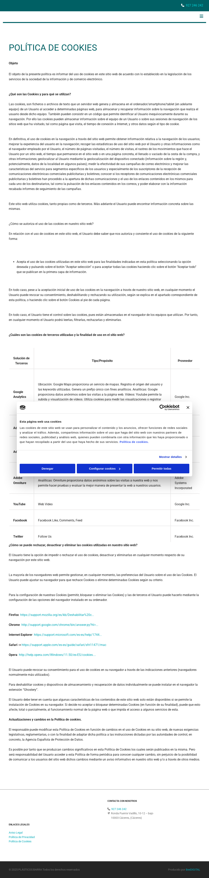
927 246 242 (194, 5)
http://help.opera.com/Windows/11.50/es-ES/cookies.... (57, 655)
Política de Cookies (20, 841)
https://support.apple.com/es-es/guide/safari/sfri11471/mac (64, 645)
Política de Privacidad (22, 837)
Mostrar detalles (170, 456)
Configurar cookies (104, 468)
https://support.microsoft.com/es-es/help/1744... (68, 635)
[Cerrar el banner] (188, 407)
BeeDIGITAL (193, 869)
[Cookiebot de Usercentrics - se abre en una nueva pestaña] (162, 407)
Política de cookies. (134, 441)
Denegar (47, 468)
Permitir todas (161, 468)
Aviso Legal (16, 832)
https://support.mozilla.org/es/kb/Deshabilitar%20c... (57, 615)
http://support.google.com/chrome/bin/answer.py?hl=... (59, 625)
